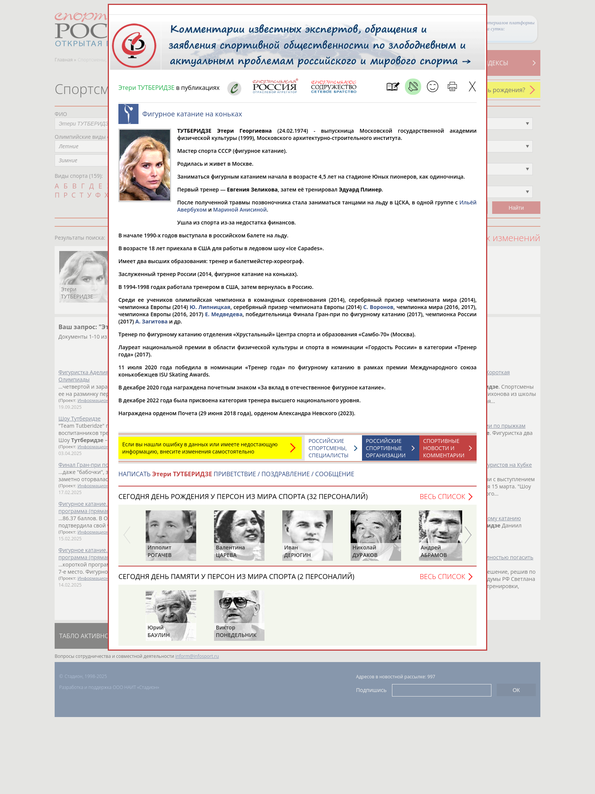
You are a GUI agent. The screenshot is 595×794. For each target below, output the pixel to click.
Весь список (442, 496)
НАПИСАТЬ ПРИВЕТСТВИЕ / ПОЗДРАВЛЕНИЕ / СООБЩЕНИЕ (236, 474)
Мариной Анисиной (240, 209)
